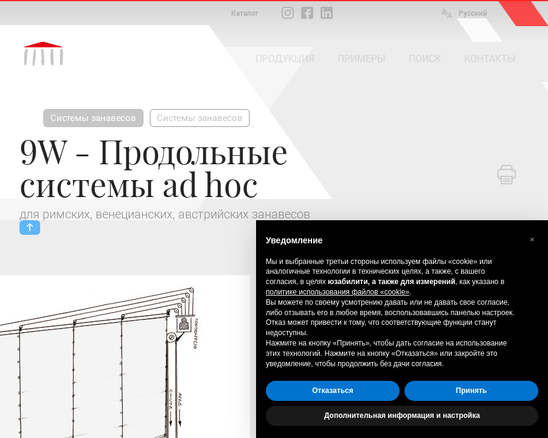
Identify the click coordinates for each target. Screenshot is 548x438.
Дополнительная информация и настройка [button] (402, 415)
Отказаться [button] (332, 390)
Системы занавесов (93, 118)
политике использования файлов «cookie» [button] (337, 292)
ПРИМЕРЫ (362, 58)
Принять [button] (471, 390)
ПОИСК (425, 58)
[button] (532, 239)
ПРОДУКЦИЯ (284, 58)
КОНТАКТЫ (490, 58)
